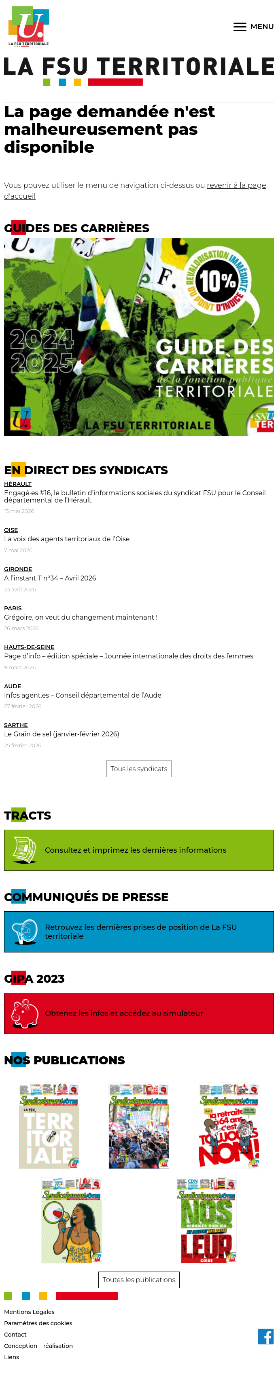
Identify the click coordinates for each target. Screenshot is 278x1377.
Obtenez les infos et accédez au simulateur (105, 1013)
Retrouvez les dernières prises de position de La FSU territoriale (122, 932)
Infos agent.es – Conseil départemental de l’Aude (82, 695)
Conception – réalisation (38, 1346)
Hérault (18, 484)
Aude (12, 686)
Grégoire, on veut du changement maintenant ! (80, 617)
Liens (11, 1357)
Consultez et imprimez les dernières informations (117, 850)
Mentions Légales (29, 1312)
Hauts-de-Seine (29, 647)
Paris (13, 608)
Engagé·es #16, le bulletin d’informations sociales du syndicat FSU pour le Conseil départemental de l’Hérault (135, 496)
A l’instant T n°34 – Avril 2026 (50, 578)
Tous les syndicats (138, 769)
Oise (11, 530)
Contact (15, 1334)
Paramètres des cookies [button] (38, 1323)
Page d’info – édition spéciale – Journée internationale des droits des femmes (128, 656)
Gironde (18, 569)
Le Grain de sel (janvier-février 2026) (61, 734)
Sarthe (16, 725)
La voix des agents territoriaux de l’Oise (66, 539)
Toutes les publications (139, 1280)
